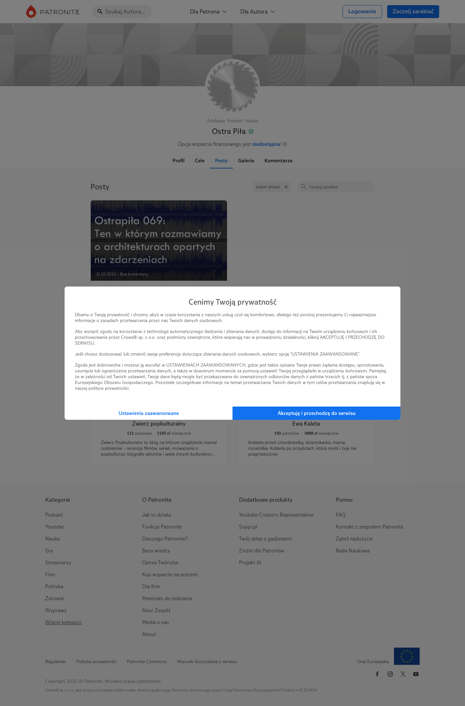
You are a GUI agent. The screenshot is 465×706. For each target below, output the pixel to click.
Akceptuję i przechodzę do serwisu (317, 413)
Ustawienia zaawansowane (149, 413)
